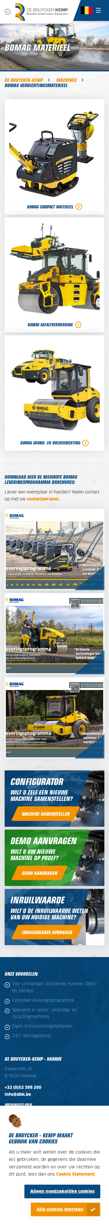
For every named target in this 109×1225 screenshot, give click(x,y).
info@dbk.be (18, 1095)
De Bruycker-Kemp (24, 79)
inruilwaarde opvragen (47, 932)
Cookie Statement (75, 1174)
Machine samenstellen (45, 813)
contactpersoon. (43, 499)
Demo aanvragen (39, 872)
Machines (66, 79)
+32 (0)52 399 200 (23, 1088)
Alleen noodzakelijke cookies (62, 1191)
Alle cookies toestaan (60, 1209)
